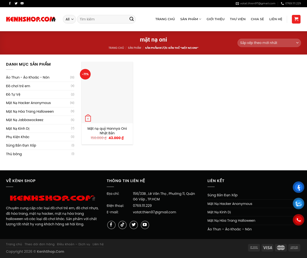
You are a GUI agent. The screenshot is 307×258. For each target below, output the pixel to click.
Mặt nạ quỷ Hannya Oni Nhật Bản (107, 130)
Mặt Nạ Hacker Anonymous (28, 102)
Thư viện (238, 19)
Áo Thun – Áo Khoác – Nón (229, 229)
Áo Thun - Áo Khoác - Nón (27, 77)
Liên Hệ (276, 19)
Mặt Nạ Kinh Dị (18, 128)
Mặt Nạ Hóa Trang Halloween (30, 111)
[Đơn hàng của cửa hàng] (269, 43)
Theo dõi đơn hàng (39, 244)
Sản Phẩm (190, 19)
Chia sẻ (257, 19)
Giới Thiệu (216, 19)
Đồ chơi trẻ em (18, 86)
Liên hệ (98, 244)
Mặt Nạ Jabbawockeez (24, 119)
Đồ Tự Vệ (13, 94)
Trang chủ (116, 48)
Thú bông (14, 154)
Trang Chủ (165, 19)
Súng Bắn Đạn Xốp (21, 145)
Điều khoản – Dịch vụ (73, 244)
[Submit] (131, 19)
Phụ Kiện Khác (18, 137)
